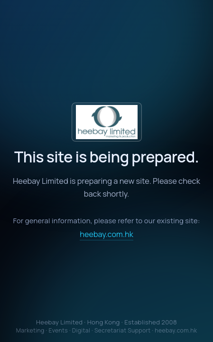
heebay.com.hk (106, 234)
